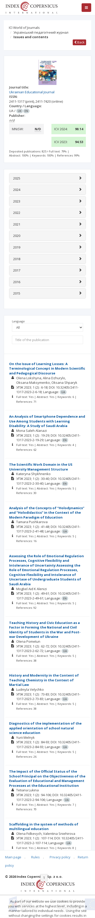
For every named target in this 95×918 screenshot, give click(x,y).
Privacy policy (60, 857)
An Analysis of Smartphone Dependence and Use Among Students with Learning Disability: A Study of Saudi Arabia (47, 421)
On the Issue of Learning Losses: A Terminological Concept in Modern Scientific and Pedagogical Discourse (47, 368)
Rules (35, 857)
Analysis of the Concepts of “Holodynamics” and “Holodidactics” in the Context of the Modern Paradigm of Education (46, 513)
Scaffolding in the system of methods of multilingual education (43, 826)
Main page (13, 857)
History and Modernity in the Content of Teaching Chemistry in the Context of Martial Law (44, 680)
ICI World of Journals (24, 27)
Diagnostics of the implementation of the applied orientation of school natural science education (45, 728)
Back (79, 42)
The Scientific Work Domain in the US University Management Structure (40, 467)
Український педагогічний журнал (40, 32)
